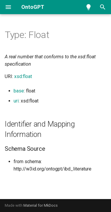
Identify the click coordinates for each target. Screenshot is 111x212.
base (19, 91)
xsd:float (23, 76)
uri (16, 101)
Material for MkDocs (40, 205)
